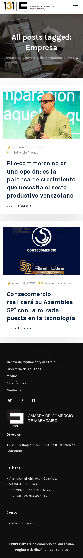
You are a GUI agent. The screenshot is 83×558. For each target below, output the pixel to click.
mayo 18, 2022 (23, 283)
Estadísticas (16, 383)
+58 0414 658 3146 (22, 484)
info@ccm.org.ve (20, 523)
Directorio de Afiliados (24, 369)
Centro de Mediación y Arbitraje (31, 362)
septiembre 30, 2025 (29, 147)
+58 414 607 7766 (40, 490)
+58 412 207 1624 (36, 495)
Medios (12, 376)
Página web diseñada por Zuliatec (41, 550)
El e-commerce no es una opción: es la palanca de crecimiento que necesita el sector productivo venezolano (41, 179)
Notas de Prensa (25, 152)
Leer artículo (17, 205)
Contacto (14, 390)
